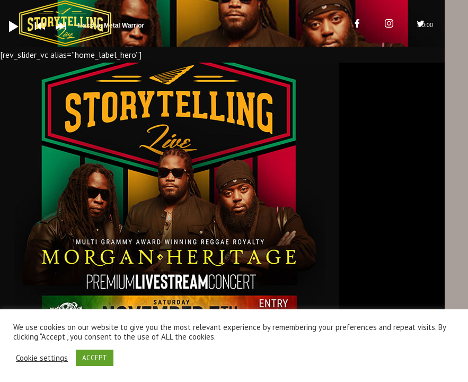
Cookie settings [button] (42, 358)
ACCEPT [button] (94, 357)
